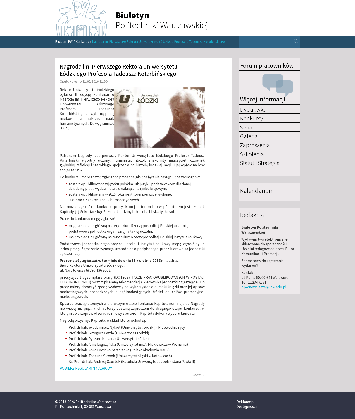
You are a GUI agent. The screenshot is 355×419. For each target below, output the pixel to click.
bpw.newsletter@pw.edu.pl (263, 287)
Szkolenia (252, 153)
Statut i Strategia (260, 162)
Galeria (249, 136)
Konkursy (82, 41)
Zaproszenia (255, 144)
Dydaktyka (253, 109)
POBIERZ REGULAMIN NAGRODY (86, 368)
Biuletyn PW (64, 41)
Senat (247, 127)
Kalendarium (257, 191)
